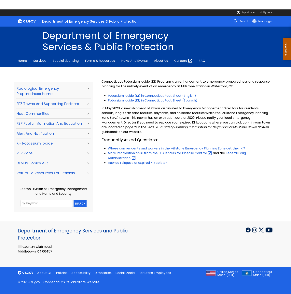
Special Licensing (66, 60)
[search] (241, 21)
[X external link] (262, 230)
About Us (161, 60)
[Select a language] (262, 21)
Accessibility (80, 273)
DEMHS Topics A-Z (32, 163)
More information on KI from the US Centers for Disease (160, 153)
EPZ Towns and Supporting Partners (48, 103)
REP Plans (25, 153)
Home (22, 60)
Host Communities (33, 113)
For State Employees (155, 273)
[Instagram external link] (255, 230)
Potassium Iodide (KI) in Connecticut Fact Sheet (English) (152, 95)
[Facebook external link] (248, 230)
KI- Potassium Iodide (35, 143)
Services (39, 60)
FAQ (202, 60)
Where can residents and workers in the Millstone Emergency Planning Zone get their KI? (176, 148)
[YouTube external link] (269, 230)
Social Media (125, 273)
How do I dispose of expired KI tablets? (137, 162)
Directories (103, 273)
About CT (44, 273)
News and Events (134, 60)
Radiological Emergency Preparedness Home (38, 91)
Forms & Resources (100, 60)
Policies (61, 273)
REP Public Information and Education (49, 123)
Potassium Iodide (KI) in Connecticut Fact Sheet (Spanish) (152, 100)
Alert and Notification (35, 133)
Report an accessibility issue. (255, 12)
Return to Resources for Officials (46, 173)
